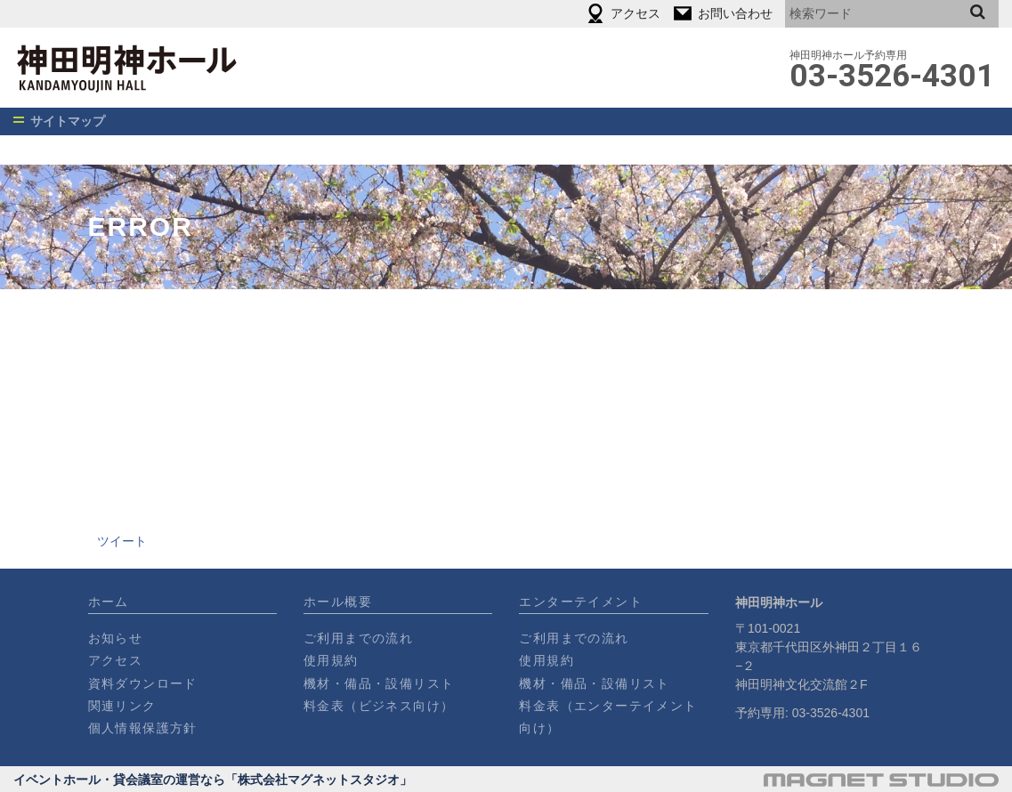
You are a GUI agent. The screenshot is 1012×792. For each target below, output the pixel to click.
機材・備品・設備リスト (379, 683)
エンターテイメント (581, 601)
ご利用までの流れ (358, 638)
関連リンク (122, 706)
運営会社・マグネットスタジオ (881, 779)
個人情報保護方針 (143, 728)
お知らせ (115, 638)
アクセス (115, 660)
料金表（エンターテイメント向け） (608, 717)
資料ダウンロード (143, 683)
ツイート (122, 541)
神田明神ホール (175, 67)
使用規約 (331, 660)
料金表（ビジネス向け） (379, 706)
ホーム (108, 601)
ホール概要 (338, 601)
